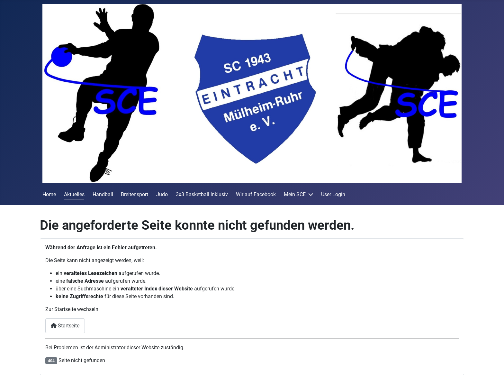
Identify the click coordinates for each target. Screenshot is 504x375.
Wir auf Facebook (256, 194)
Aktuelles (74, 194)
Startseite (65, 326)
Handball (103, 194)
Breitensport (134, 194)
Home (49, 194)
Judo (162, 194)
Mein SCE (295, 194)
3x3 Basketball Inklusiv (202, 194)
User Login (333, 194)
